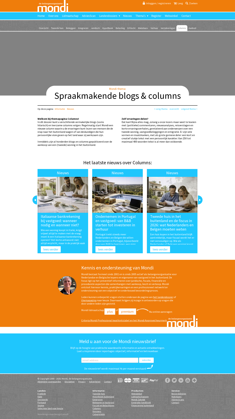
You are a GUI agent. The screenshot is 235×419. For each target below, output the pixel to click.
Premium (127, 311)
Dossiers (97, 411)
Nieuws (127, 16)
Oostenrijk (43, 399)
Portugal (42, 402)
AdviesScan (88, 16)
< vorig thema (160, 108)
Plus (110, 311)
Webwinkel (171, 16)
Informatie (60, 108)
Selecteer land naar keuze (50, 408)
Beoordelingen (179, 393)
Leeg (180, 3)
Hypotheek (107, 28)
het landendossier (163, 297)
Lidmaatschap (70, 16)
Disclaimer (70, 381)
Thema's (140, 16)
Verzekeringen (168, 28)
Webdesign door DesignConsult (53, 414)
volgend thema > (189, 108)
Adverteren (94, 381)
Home (41, 16)
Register (156, 16)
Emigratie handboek (141, 402)
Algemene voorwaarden (49, 381)
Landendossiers (108, 16)
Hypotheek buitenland (103, 396)
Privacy (82, 381)
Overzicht (43, 28)
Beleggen (71, 28)
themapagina (88, 300)
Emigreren (83, 28)
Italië (40, 396)
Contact (186, 16)
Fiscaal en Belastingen (103, 405)
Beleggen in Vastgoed (103, 402)
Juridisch (95, 28)
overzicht (174, 108)
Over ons (53, 16)
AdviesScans (178, 399)
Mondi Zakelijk (138, 399)
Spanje (41, 405)
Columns (182, 28)
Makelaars (143, 28)
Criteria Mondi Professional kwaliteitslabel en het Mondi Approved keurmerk (124, 320)
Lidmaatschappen (140, 396)
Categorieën (99, 414)
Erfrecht (131, 28)
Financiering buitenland (142, 405)
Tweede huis (57, 28)
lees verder (50, 249)
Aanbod (192, 28)
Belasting (120, 28)
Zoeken (193, 3)
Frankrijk (42, 393)
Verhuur (154, 28)
